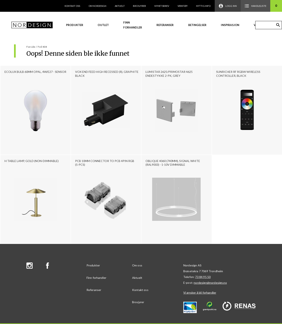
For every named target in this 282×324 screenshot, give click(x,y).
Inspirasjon (230, 25)
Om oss (137, 265)
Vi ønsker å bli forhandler (199, 292)
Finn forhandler (132, 25)
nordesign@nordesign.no (210, 282)
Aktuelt (120, 6)
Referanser (165, 25)
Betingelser (197, 25)
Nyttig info (203, 6)
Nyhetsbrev (161, 6)
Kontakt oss (72, 6)
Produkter (74, 25)
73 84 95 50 (203, 277)
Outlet (103, 25)
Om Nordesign (98, 6)
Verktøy (183, 6)
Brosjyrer (139, 6)
